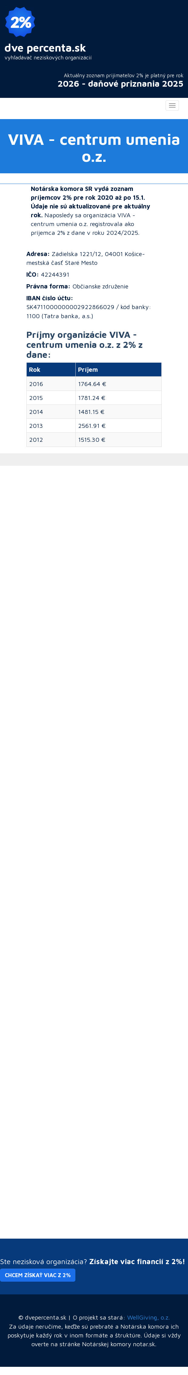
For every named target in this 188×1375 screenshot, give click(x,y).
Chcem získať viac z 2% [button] (38, 1275)
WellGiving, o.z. (148, 1317)
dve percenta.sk (45, 47)
